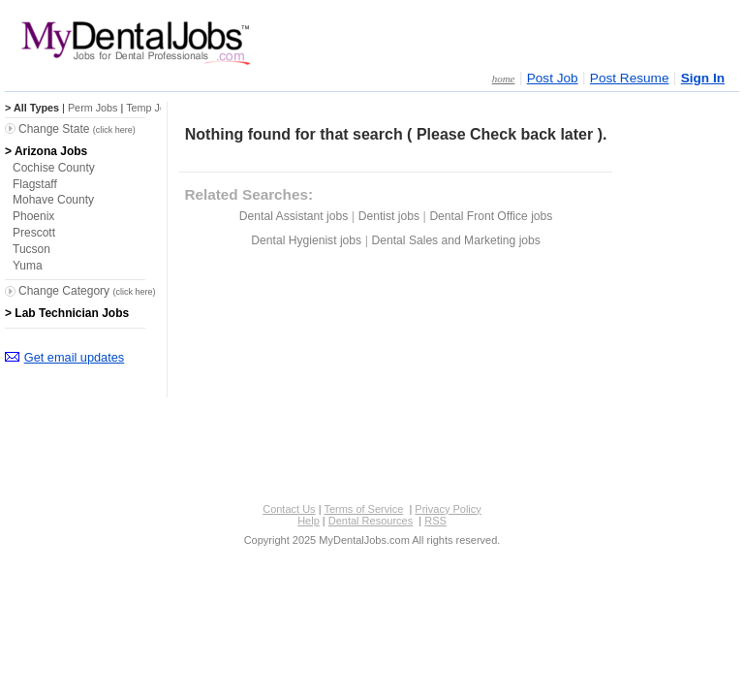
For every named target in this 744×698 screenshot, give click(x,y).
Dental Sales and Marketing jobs (456, 240)
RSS (435, 520)
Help (308, 520)
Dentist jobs (388, 216)
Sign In (703, 78)
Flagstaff (35, 184)
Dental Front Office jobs (490, 216)
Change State (77, 129)
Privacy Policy (447, 509)
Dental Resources (370, 520)
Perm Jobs (93, 107)
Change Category (86, 291)
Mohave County (53, 199)
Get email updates (74, 357)
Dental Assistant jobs (293, 216)
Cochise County (54, 167)
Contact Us (289, 509)
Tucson (31, 249)
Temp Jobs (151, 107)
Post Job (552, 78)
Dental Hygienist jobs (306, 240)
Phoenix (33, 216)
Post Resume (629, 78)
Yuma (28, 265)
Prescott (34, 232)
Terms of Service (363, 509)
